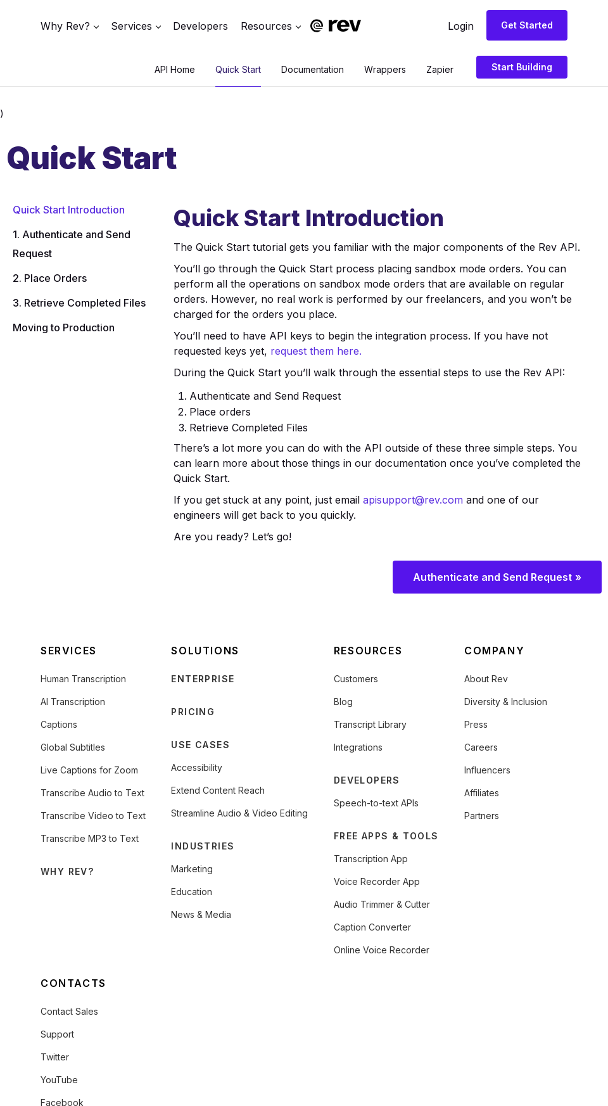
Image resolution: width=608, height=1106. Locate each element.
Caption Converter (372, 927)
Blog (343, 701)
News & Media (201, 914)
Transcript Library (370, 724)
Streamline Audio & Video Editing (239, 813)
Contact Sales (69, 1011)
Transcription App (371, 858)
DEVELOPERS (367, 780)
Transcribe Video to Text (93, 815)
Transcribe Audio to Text (92, 792)
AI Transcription (73, 701)
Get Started (527, 25)
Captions (59, 724)
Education (191, 891)
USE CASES (200, 744)
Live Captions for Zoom (89, 770)
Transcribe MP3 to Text (90, 838)
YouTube (59, 1079)
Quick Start (238, 69)
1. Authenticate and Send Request (71, 244)
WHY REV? (67, 871)
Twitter (55, 1057)
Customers (356, 678)
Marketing (192, 868)
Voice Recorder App (377, 881)
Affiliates (481, 792)
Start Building (521, 66)
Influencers (487, 770)
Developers (200, 26)
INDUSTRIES (202, 846)
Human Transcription (83, 678)
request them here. (316, 351)
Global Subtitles (73, 747)
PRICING (193, 711)
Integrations (358, 747)
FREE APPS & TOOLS (386, 835)
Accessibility (196, 767)
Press (476, 724)
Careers (481, 747)
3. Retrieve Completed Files (79, 302)
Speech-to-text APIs (376, 803)
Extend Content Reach (218, 790)
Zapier (439, 69)
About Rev (486, 678)
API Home (175, 69)
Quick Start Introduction (69, 209)
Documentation (312, 69)
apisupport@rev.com (413, 499)
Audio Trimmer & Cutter (382, 904)
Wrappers (385, 69)
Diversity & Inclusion (505, 701)
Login (461, 26)
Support (57, 1034)
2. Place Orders (50, 278)
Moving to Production (64, 327)
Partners (481, 815)
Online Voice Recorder (381, 949)
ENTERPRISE (202, 678)
